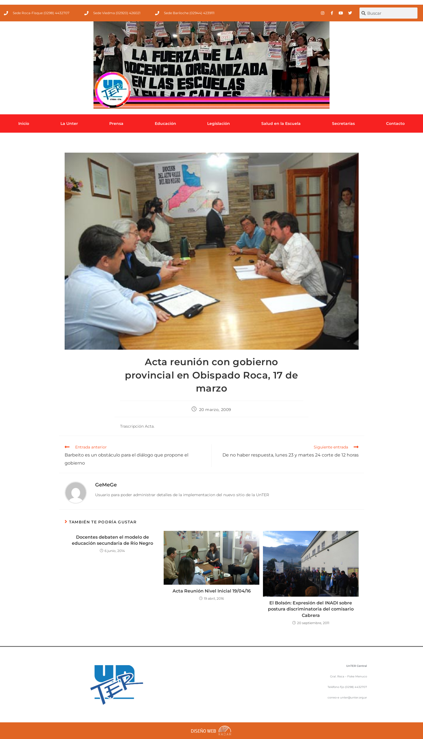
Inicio (23, 123)
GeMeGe (106, 485)
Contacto (395, 123)
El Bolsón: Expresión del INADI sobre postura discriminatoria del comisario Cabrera (311, 609)
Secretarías (343, 123)
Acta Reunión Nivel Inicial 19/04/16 (212, 591)
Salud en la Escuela (281, 123)
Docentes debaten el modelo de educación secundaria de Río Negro (112, 540)
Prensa (116, 123)
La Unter (69, 123)
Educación (165, 123)
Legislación (218, 123)
